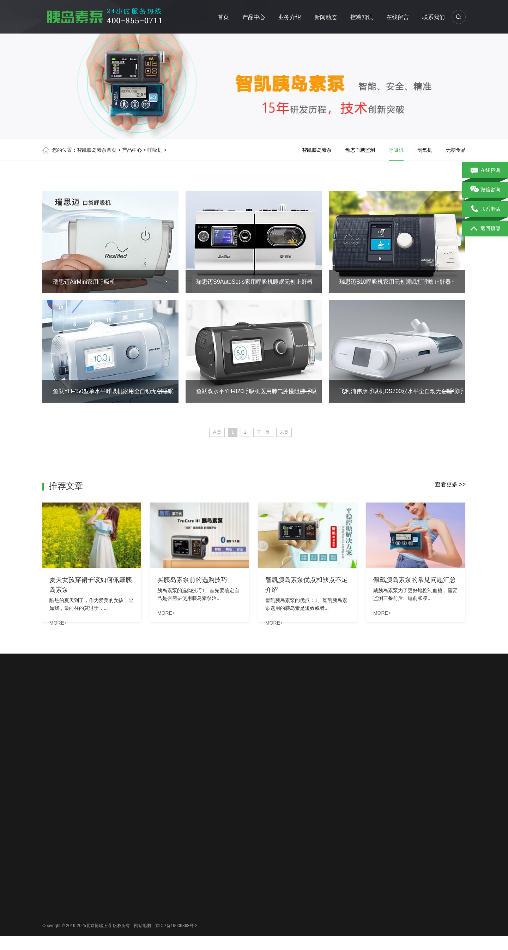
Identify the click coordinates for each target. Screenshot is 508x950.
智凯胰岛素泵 (317, 150)
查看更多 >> (450, 484)
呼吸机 (154, 150)
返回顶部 (485, 228)
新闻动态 (326, 17)
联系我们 (434, 17)
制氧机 (424, 150)
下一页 (263, 432)
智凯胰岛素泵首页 (96, 150)
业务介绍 (290, 17)
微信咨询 (485, 190)
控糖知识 (362, 17)
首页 (223, 17)
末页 (284, 432)
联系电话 (485, 209)
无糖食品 (456, 150)
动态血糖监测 (360, 150)
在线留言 (398, 17)
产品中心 (254, 17)
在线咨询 (485, 170)
